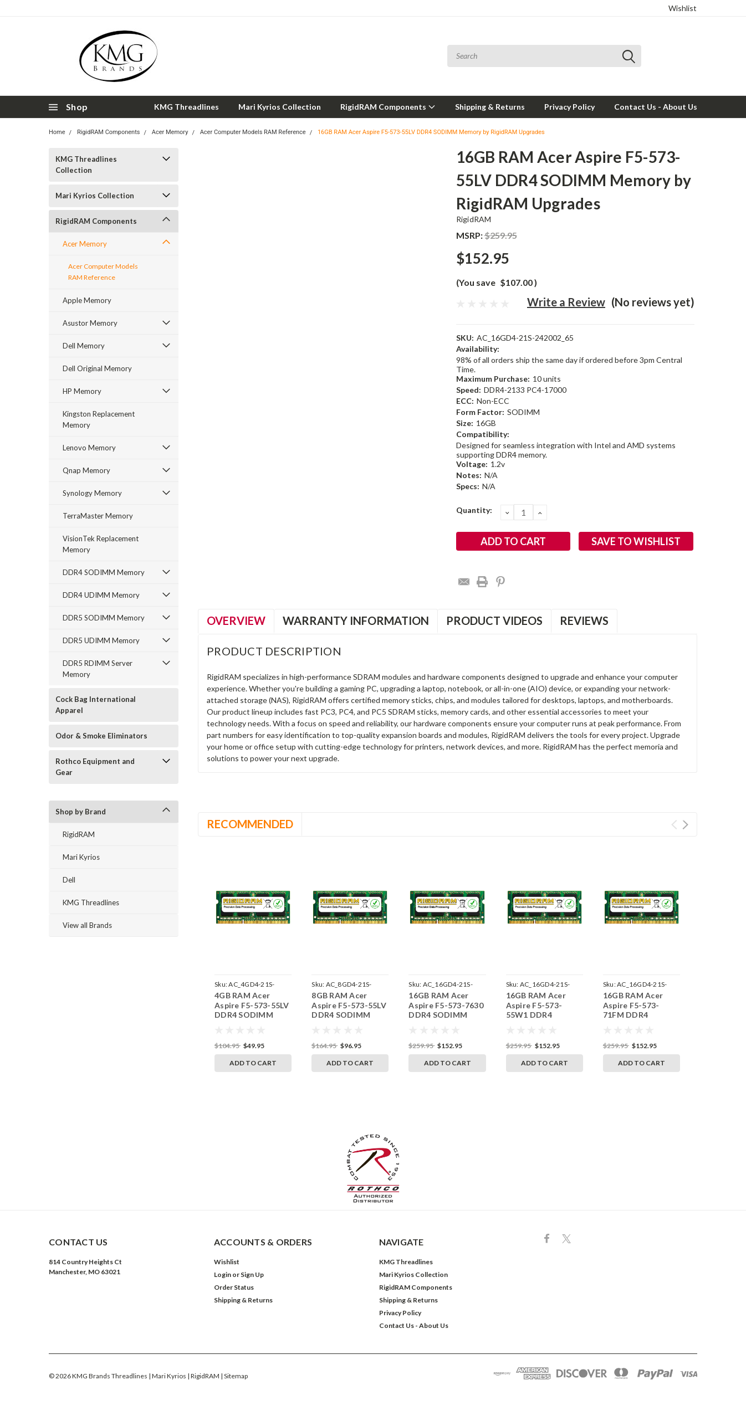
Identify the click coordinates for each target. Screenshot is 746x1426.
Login (222, 1274)
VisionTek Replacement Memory (101, 544)
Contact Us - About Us (655, 106)
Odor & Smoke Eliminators (101, 735)
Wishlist (682, 8)
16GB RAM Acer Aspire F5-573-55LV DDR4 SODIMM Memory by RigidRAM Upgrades (431, 132)
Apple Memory (87, 300)
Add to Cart (253, 1063)
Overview (236, 620)
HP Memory (82, 391)
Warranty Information (356, 620)
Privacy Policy (569, 106)
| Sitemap (234, 1376)
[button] (373, 1168)
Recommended (250, 823)
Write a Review (566, 302)
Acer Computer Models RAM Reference (253, 132)
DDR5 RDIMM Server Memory (97, 669)
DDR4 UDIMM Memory (101, 595)
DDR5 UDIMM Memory (101, 640)
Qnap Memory (86, 470)
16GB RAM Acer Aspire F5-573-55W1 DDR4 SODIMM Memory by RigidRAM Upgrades (540, 1020)
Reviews (584, 620)
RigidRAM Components (388, 106)
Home (57, 132)
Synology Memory (92, 493)
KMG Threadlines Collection (86, 165)
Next (685, 825)
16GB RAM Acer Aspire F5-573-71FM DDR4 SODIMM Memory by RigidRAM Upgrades (637, 1020)
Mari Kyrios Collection (279, 106)
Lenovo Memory (89, 447)
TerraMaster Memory (98, 515)
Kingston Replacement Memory (99, 419)
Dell (69, 879)
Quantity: (474, 510)
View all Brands (87, 925)
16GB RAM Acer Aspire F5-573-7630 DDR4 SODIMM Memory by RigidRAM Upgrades (446, 1015)
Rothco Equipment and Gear (95, 767)
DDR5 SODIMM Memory (104, 617)
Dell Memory (84, 345)
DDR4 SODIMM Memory (104, 572)
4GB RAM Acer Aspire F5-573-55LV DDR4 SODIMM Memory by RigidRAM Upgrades (252, 1015)
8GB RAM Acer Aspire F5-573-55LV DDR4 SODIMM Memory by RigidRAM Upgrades (349, 1015)
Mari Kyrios (81, 857)
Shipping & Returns (490, 106)
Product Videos (494, 620)
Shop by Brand (80, 811)
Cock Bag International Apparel (95, 705)
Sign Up (252, 1274)
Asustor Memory (90, 323)
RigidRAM (79, 834)
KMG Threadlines (186, 106)
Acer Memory (170, 132)
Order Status (234, 1287)
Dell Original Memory (97, 368)
